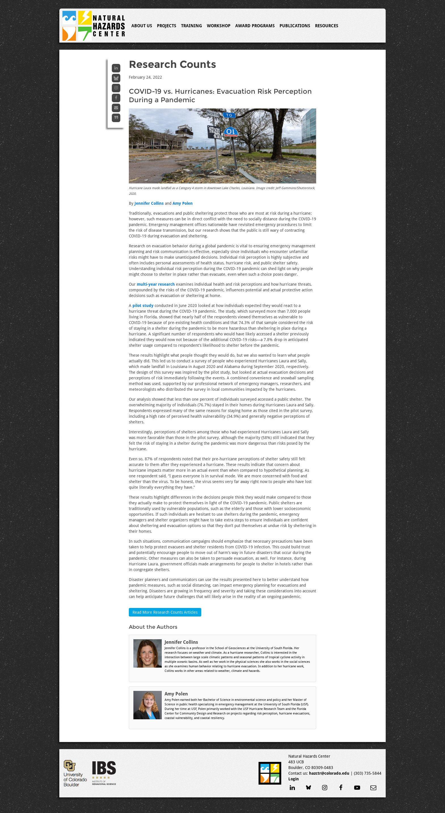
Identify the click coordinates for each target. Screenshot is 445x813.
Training (191, 25)
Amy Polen (183, 203)
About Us (141, 25)
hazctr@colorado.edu (329, 773)
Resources (326, 25)
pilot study (143, 305)
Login (293, 779)
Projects (166, 25)
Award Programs (255, 25)
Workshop (218, 25)
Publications (295, 25)
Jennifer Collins (149, 203)
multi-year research (156, 284)
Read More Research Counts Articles (165, 612)
